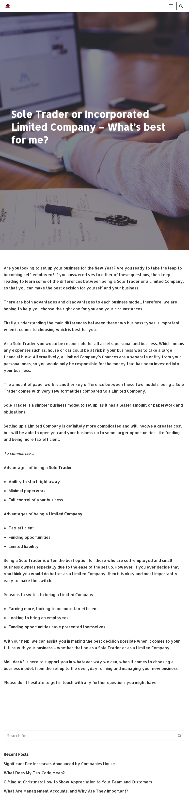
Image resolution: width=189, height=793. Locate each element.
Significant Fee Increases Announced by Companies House (59, 763)
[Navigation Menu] (171, 6)
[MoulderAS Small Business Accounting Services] (8, 5)
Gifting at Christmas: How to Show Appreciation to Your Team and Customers (78, 781)
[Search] (181, 6)
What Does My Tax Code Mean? (34, 772)
